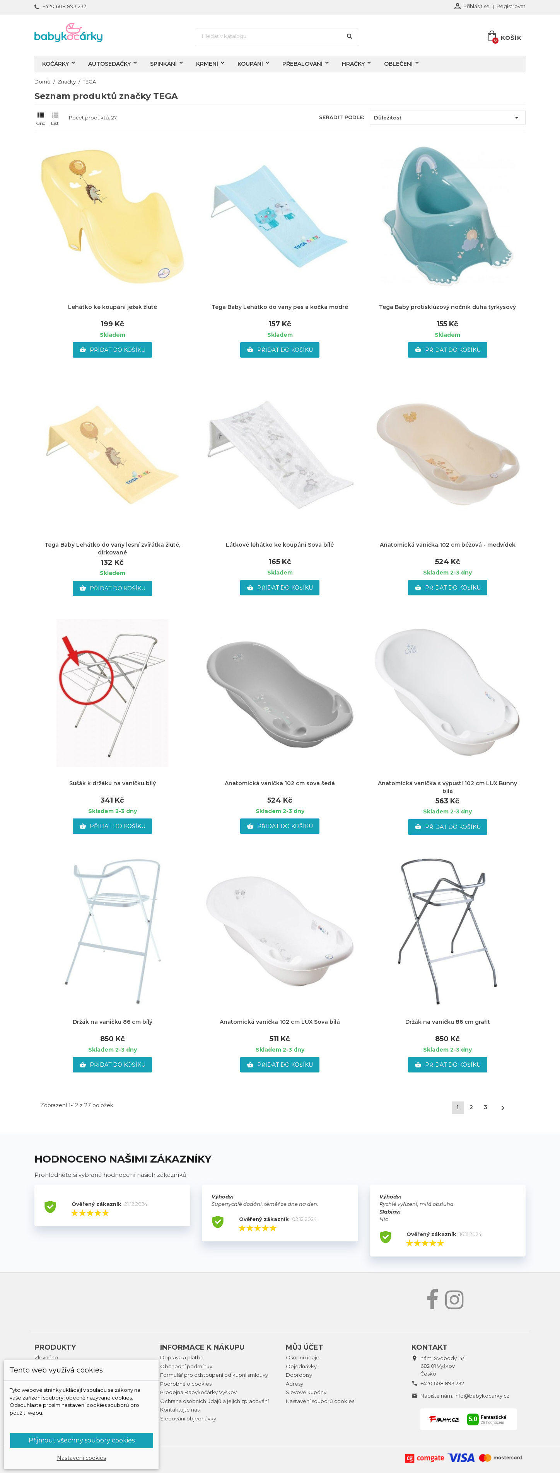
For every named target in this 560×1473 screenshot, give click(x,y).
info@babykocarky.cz (481, 1396)
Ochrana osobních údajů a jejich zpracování (214, 1401)
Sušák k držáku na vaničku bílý (112, 783)
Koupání (250, 63)
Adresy (294, 1384)
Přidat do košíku (112, 350)
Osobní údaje (302, 1357)
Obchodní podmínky (186, 1366)
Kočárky (55, 63)
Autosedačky (109, 63)
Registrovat (511, 6)
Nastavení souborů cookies (320, 1401)
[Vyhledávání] (277, 36)
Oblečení (398, 63)
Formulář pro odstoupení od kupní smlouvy (214, 1375)
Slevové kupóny (306, 1392)
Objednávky (301, 1366)
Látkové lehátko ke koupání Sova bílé (280, 544)
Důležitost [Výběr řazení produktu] (447, 117)
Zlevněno (46, 1357)
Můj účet (304, 1347)
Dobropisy (299, 1375)
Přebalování (302, 63)
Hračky (353, 63)
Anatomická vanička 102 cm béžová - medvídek (448, 544)
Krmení (207, 63)
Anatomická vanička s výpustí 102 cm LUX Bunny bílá (447, 787)
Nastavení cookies (81, 1457)
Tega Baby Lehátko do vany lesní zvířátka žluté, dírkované (112, 548)
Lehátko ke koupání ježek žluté (112, 306)
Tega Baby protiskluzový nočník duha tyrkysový (447, 306)
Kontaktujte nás (180, 1410)
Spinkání (163, 63)
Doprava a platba (181, 1357)
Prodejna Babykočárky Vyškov (198, 1392)
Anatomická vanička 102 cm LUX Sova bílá (280, 1021)
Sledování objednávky (188, 1418)
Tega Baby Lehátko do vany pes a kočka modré (280, 306)
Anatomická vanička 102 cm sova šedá (280, 783)
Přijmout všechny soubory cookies (82, 1440)
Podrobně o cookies (186, 1384)
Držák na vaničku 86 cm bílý (112, 1021)
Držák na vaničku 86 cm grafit (447, 1021)
